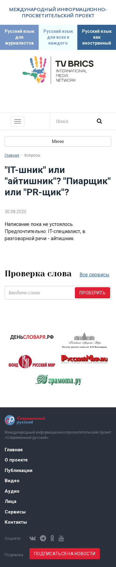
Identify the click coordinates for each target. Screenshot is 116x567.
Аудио (12, 491)
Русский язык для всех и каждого (58, 37)
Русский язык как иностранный (97, 37)
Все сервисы (94, 275)
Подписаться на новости (64, 553)
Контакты (16, 522)
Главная (12, 155)
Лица (10, 501)
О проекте (16, 460)
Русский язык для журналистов (19, 37)
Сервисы (15, 512)
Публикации (18, 470)
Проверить (92, 292)
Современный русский (58, 97)
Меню (58, 141)
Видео (12, 480)
